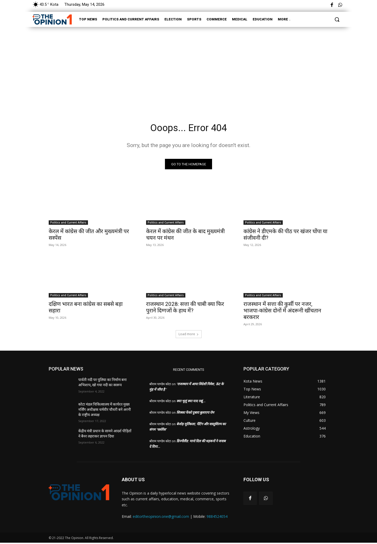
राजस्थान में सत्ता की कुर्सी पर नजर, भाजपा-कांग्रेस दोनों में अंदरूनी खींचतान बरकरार (282, 312)
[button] (337, 19)
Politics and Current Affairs (68, 224)
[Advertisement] (188, 67)
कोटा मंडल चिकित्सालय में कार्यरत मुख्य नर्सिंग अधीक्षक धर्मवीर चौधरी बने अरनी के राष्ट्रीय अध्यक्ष (104, 411)
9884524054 (217, 517)
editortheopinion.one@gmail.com (161, 517)
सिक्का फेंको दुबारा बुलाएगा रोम (195, 413)
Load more (189, 335)
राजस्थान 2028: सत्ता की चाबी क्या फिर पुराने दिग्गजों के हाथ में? (185, 308)
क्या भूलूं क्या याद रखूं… (191, 402)
